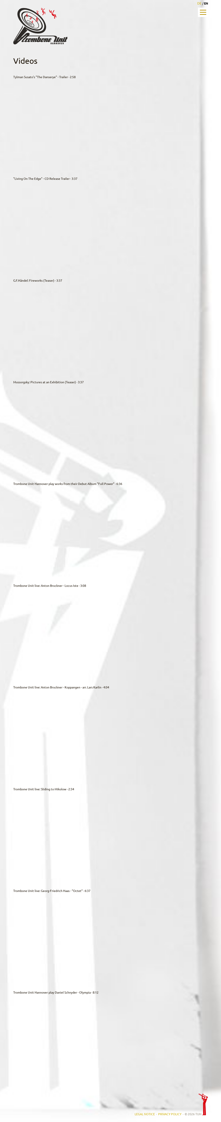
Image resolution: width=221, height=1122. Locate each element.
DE (199, 3)
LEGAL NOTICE (145, 1114)
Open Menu (203, 12)
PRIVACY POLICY (169, 1114)
